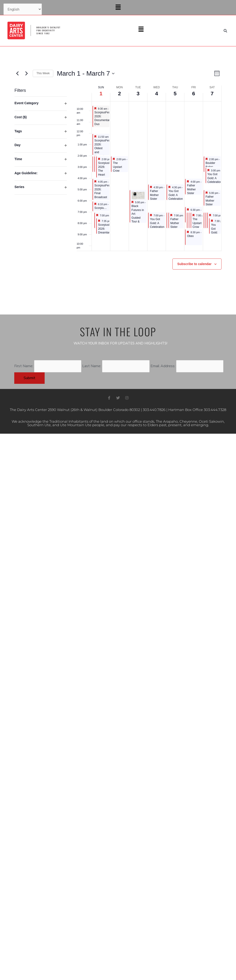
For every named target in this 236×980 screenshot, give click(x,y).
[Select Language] (23, 9)
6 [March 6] (193, 93)
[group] (40, 168)
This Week (43, 73)
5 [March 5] (175, 93)
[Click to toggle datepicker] (85, 73)
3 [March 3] (137, 93)
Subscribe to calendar (194, 264)
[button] (118, 7)
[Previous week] (17, 73)
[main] (118, 180)
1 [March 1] (100, 93)
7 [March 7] (212, 93)
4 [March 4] (156, 93)
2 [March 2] (119, 93)
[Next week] (26, 73)
